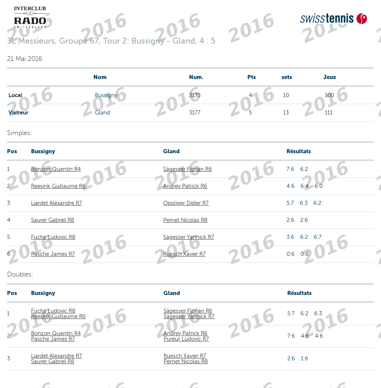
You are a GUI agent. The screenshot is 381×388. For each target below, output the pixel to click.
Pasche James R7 (53, 254)
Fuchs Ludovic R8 (53, 237)
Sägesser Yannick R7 (188, 237)
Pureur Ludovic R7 (186, 339)
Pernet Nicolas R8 (185, 220)
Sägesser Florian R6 (187, 169)
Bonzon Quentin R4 (56, 169)
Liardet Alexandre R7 (56, 203)
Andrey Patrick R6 (185, 186)
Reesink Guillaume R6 (58, 186)
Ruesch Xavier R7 (184, 254)
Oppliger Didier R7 (186, 203)
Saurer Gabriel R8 (52, 220)
